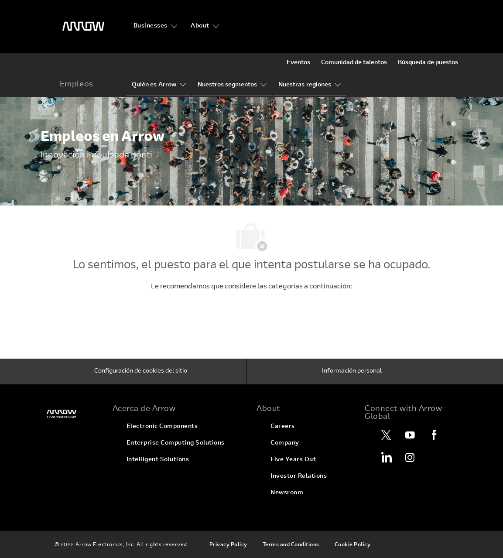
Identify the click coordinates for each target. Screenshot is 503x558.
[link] (71, 413)
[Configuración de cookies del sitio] (141, 372)
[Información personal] (351, 372)
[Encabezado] (83, 26)
